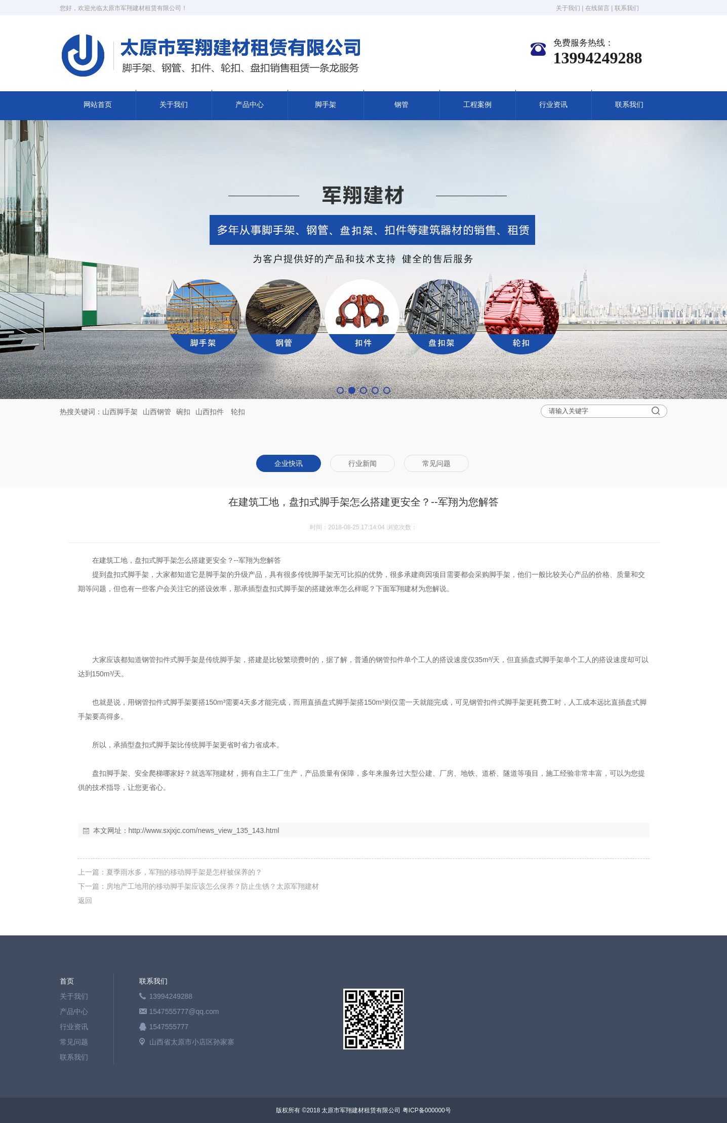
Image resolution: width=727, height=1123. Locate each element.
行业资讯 (553, 104)
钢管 (401, 104)
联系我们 (627, 8)
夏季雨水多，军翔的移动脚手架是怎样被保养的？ (184, 872)
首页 (67, 981)
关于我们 (568, 8)
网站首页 (98, 104)
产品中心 (249, 104)
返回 (85, 900)
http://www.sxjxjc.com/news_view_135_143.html (204, 830)
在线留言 (597, 8)
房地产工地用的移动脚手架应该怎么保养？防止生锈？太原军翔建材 (212, 886)
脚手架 (325, 104)
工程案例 (477, 104)
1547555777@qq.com (184, 1011)
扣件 (217, 412)
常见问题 (74, 1042)
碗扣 (183, 412)
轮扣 (238, 412)
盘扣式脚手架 (156, 560)
